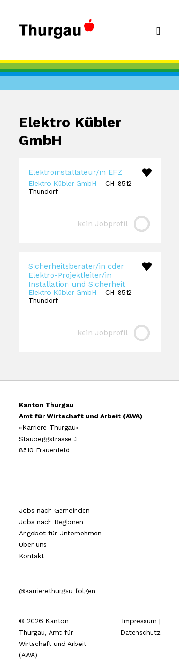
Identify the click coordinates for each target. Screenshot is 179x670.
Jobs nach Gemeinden (54, 510)
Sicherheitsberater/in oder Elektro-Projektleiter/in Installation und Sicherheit (76, 275)
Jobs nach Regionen (51, 522)
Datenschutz (140, 632)
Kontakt (31, 556)
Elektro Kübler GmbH (62, 183)
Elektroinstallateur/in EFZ (75, 172)
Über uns (33, 544)
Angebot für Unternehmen (60, 533)
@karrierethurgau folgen (57, 590)
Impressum (139, 621)
